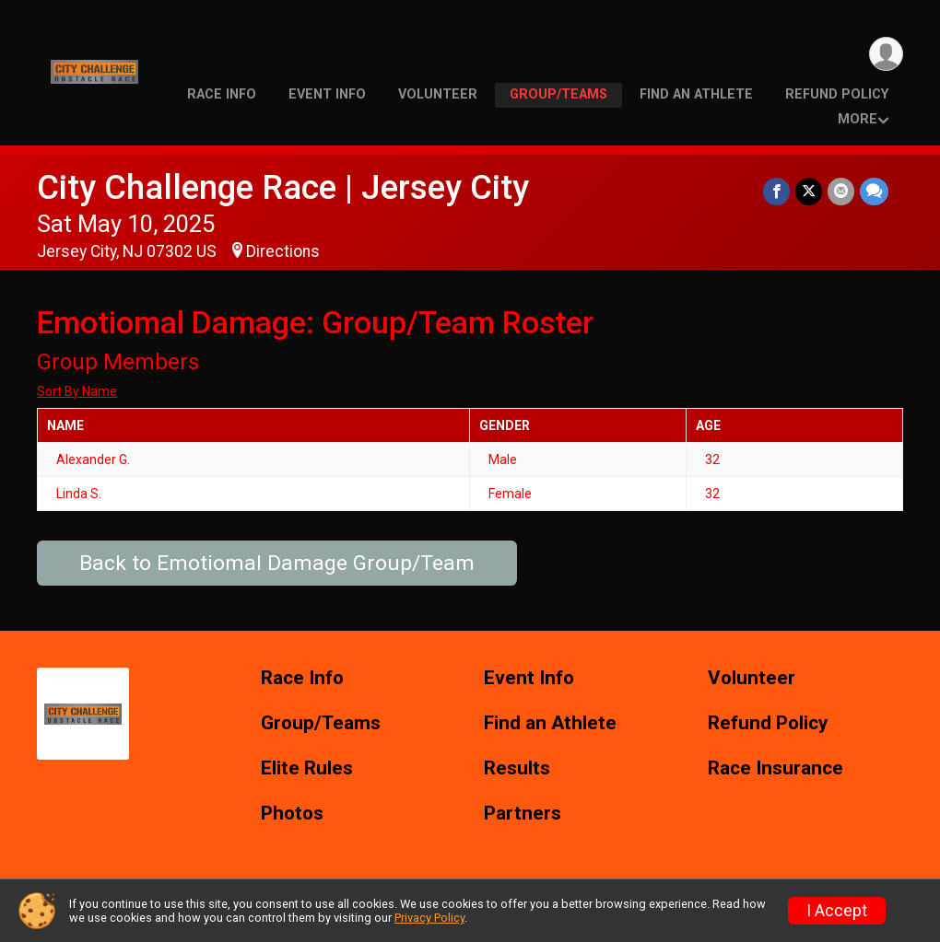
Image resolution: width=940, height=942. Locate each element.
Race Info (221, 94)
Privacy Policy (429, 918)
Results (517, 768)
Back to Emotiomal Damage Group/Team (277, 563)
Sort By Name (77, 391)
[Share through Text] (874, 191)
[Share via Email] (841, 191)
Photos (292, 813)
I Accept (836, 910)
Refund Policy (836, 94)
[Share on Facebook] (776, 191)
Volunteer (437, 94)
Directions (283, 251)
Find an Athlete (696, 94)
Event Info (327, 94)
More (857, 119)
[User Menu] (886, 54)
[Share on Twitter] (808, 191)
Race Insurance (775, 768)
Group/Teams (558, 94)
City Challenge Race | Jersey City (283, 187)
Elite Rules (307, 768)
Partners (522, 813)
